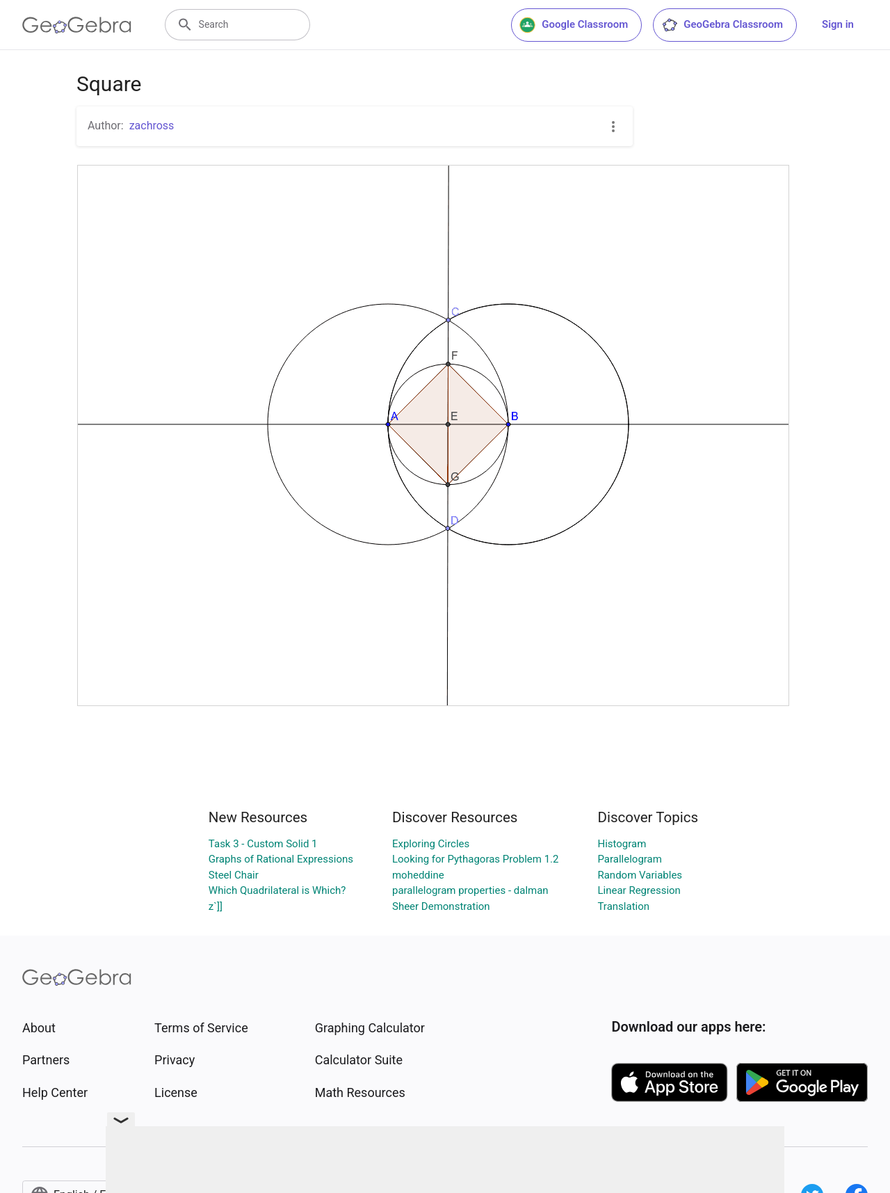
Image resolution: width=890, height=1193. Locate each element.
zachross (152, 125)
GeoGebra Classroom (722, 25)
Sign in (838, 24)
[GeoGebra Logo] (76, 25)
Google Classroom (573, 25)
